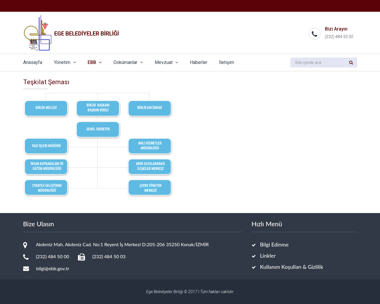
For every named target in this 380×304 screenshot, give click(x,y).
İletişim (226, 62)
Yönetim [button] (65, 62)
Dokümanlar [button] (128, 62)
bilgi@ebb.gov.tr (52, 268)
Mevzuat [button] (166, 62)
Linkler (268, 255)
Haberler (198, 62)
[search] (317, 62)
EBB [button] (95, 62)
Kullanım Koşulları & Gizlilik (291, 267)
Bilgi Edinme (274, 244)
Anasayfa (32, 62)
